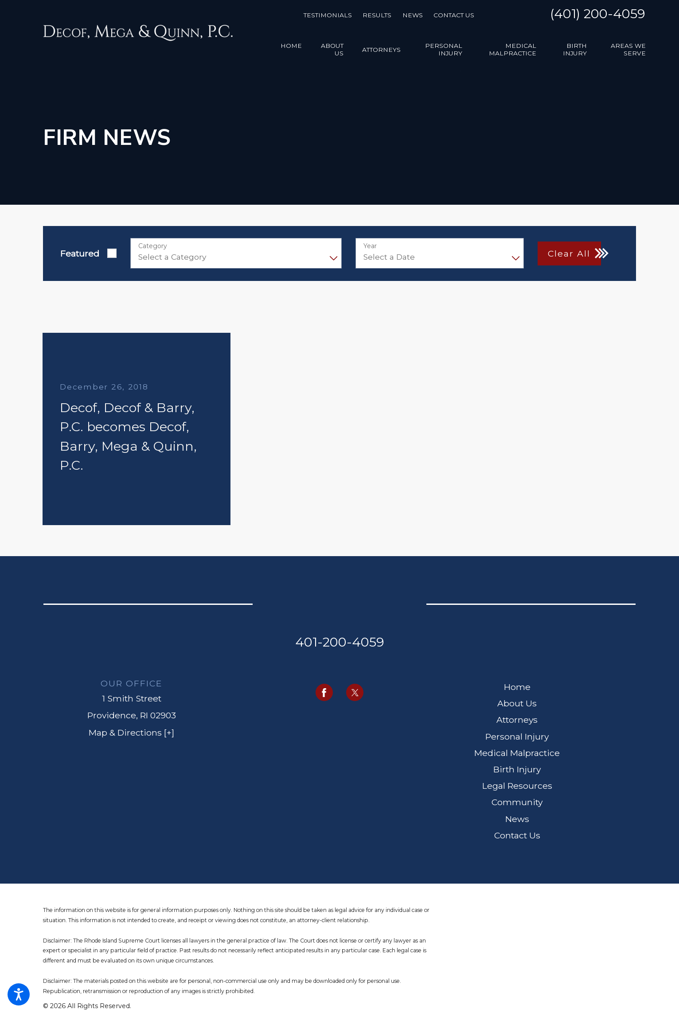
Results (377, 15)
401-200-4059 (339, 642)
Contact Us (453, 15)
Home (517, 687)
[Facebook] (324, 692)
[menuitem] (291, 49)
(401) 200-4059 (597, 14)
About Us (517, 703)
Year (370, 246)
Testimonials (328, 15)
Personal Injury (517, 736)
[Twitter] (354, 692)
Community (517, 802)
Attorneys (517, 719)
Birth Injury (517, 769)
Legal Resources (517, 785)
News (412, 15)
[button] (19, 994)
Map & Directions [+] (131, 732)
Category (152, 246)
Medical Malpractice (517, 753)
